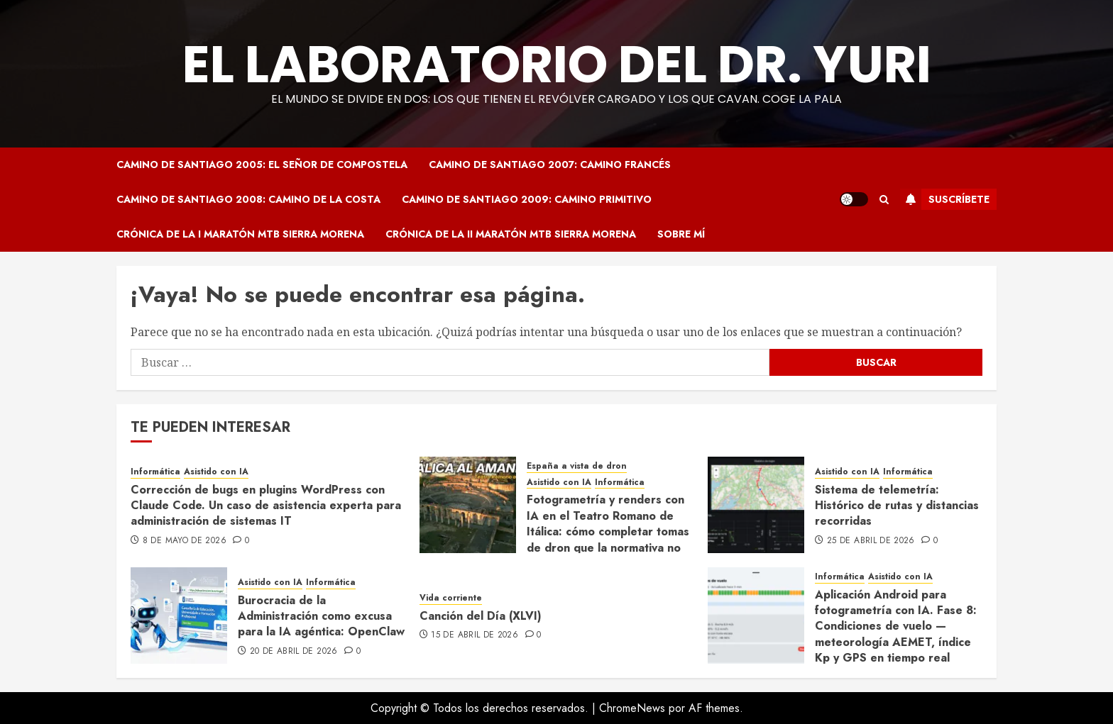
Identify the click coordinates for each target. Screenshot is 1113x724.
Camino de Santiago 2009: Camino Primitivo (527, 199)
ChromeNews (632, 708)
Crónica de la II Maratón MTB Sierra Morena (510, 234)
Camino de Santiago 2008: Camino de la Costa (248, 199)
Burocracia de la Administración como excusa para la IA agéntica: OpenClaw (321, 616)
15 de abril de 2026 (474, 635)
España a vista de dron (577, 466)
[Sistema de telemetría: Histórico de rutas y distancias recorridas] (756, 505)
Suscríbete (944, 199)
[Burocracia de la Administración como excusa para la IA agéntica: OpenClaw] (179, 615)
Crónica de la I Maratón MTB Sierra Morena (240, 234)
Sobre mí (681, 234)
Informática (155, 472)
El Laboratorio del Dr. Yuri (556, 64)
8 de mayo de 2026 (184, 541)
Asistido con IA (216, 472)
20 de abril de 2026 (294, 651)
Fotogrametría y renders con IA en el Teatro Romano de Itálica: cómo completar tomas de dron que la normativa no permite (608, 531)
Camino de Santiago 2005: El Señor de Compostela (261, 164)
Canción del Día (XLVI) (481, 616)
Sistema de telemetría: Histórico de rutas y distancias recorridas (897, 505)
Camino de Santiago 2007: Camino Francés (550, 164)
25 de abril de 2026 (871, 541)
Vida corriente (451, 598)
